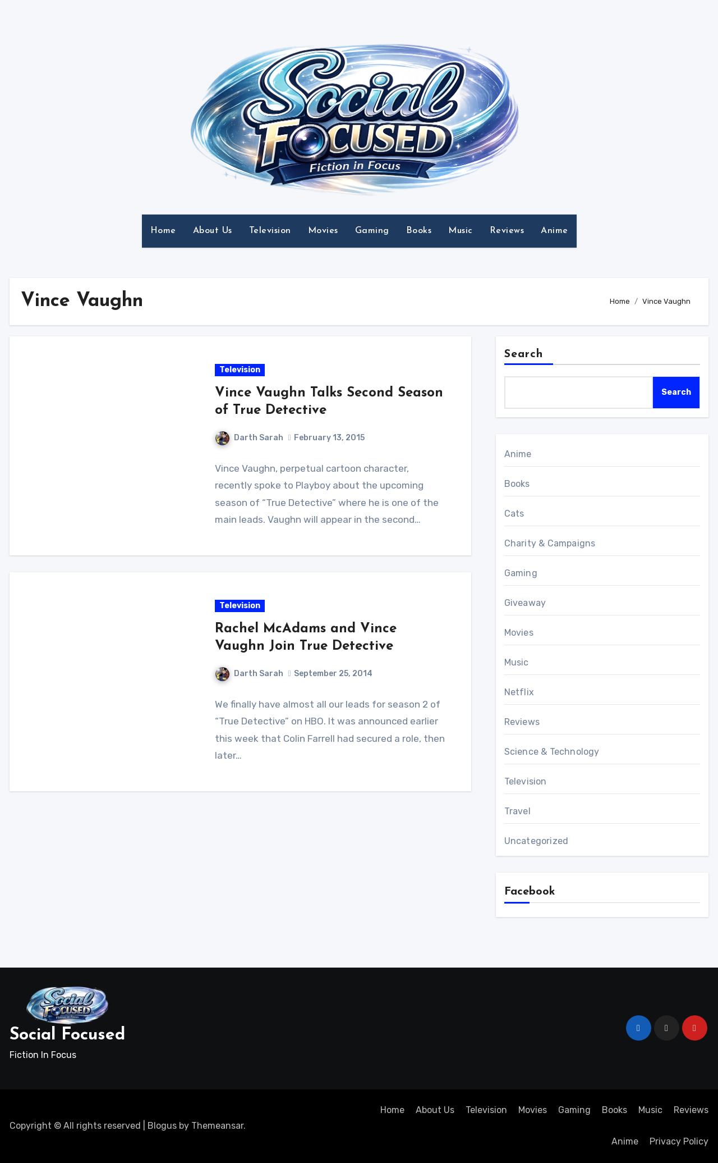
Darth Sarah (249, 438)
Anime (554, 230)
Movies (323, 230)
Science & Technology (552, 751)
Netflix (519, 692)
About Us (212, 230)
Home (163, 230)
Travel (517, 811)
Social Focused (67, 1035)
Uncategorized (536, 841)
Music (460, 230)
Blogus (162, 1125)
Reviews (507, 230)
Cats (514, 513)
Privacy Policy (679, 1141)
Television (270, 230)
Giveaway (525, 603)
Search (524, 354)
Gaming (372, 230)
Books (419, 230)
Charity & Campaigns (550, 543)
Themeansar (217, 1125)
